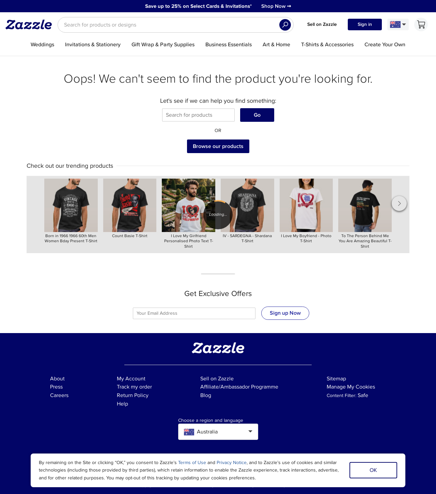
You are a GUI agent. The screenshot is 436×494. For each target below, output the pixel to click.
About (57, 378)
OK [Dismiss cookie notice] (373, 470)
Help (122, 403)
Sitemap (336, 378)
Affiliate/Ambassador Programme (239, 386)
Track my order (134, 386)
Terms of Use (192, 462)
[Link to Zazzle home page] (31, 24)
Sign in (365, 24)
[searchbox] (176, 25)
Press (56, 386)
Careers (59, 395)
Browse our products (218, 146)
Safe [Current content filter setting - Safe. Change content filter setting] (363, 395)
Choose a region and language (210, 420)
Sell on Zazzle (322, 24)
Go (257, 115)
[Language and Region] (398, 24)
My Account (131, 378)
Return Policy (133, 395)
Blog (205, 395)
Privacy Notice (232, 462)
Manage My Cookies (351, 386)
